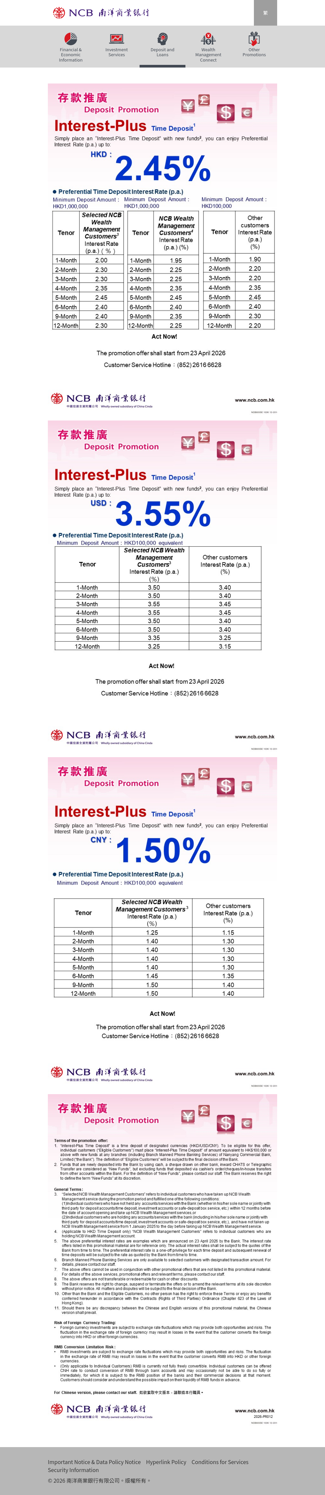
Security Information (73, 1470)
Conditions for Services (220, 1462)
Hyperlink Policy (166, 1462)
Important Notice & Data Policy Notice (94, 1462)
